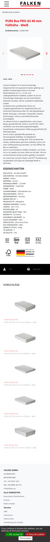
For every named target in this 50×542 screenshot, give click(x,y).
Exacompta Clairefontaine (14, 496)
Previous (3, 53)
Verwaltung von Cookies (13, 522)
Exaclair (7, 500)
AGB (5, 511)
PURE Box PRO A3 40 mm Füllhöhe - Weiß (19, 385)
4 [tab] (30, 74)
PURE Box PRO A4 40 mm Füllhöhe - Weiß (19, 416)
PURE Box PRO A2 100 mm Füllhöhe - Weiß (20, 322)
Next (46, 53)
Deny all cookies (35, 534)
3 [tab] (27, 74)
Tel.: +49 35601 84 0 (11, 481)
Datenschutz (9, 518)
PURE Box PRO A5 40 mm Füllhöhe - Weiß (19, 353)
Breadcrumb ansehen (11, 12)
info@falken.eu (10, 488)
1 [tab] (22, 74)
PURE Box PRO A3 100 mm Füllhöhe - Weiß (20, 447)
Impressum (8, 515)
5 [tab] (32, 74)
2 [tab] (24, 74)
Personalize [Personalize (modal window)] (25, 538)
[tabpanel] (25, 53)
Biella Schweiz (9, 503)
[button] (6, 4)
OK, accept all (14, 534)
